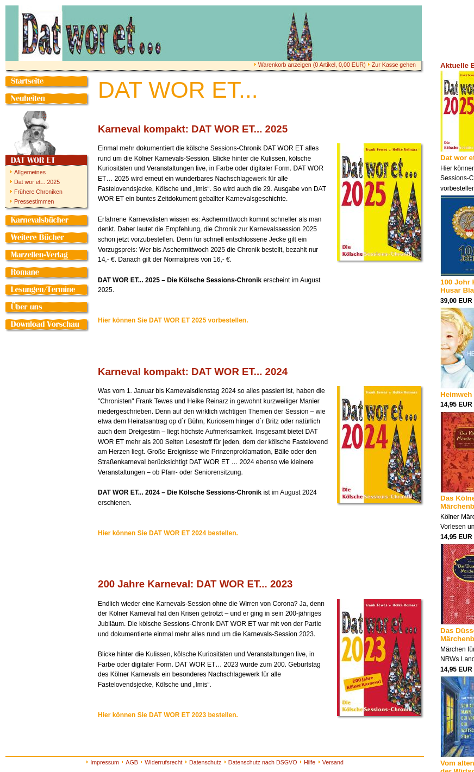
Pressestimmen (34, 201)
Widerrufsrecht (163, 762)
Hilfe (309, 762)
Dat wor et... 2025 (37, 182)
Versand (333, 762)
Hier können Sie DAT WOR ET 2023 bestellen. (168, 715)
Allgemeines (30, 172)
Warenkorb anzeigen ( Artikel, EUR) (312, 64)
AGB (132, 762)
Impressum (104, 762)
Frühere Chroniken (38, 191)
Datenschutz (205, 762)
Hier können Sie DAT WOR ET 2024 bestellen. (168, 533)
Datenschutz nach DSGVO (262, 762)
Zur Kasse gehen (394, 64)
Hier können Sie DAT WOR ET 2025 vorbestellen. (173, 320)
